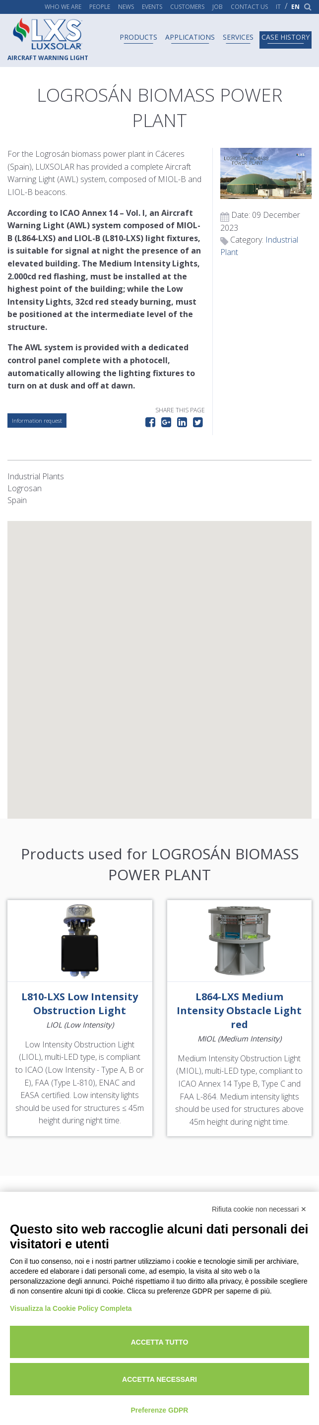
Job (217, 7)
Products (138, 37)
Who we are (63, 7)
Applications (190, 37)
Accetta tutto (160, 1342)
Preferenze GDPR (160, 1410)
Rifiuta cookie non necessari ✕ (259, 1209)
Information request (37, 420)
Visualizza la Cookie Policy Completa (71, 1308)
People (99, 7)
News (126, 7)
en (295, 7)
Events (152, 7)
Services (238, 37)
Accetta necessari (159, 1379)
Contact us (249, 7)
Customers (187, 7)
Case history (285, 37)
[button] (159, 660)
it (278, 7)
